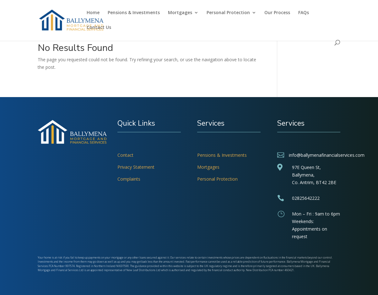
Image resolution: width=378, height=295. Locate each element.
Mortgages (180, 12)
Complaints (128, 179)
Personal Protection (228, 12)
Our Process (277, 12)
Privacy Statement (135, 167)
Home (93, 12)
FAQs (303, 12)
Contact (125, 155)
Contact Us (99, 27)
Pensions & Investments (134, 12)
